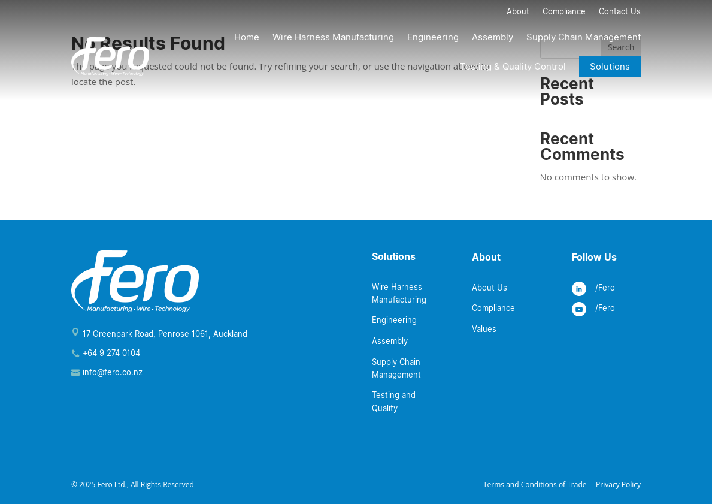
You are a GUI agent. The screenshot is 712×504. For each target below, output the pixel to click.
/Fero (605, 288)
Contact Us (620, 12)
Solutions (610, 66)
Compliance (564, 12)
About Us (489, 288)
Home (246, 37)
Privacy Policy (618, 484)
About (518, 12)
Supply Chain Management (583, 37)
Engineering (433, 37)
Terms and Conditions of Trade (535, 484)
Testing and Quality (394, 401)
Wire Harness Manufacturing (333, 37)
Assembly (492, 37)
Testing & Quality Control (513, 66)
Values (484, 329)
